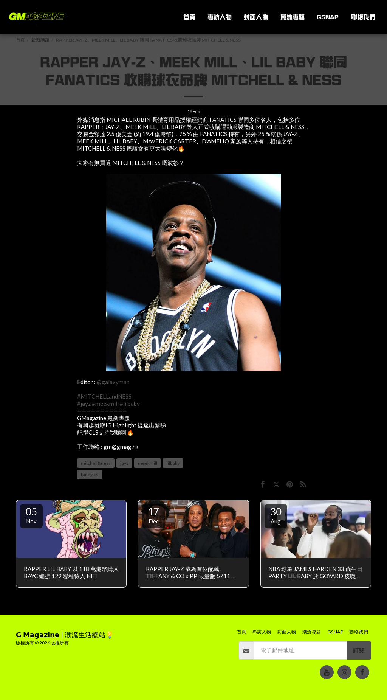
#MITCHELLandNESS (104, 396)
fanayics (89, 474)
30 (276, 515)
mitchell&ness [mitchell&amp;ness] (96, 463)
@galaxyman (113, 382)
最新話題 (40, 40)
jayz (124, 463)
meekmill (147, 463)
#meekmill (105, 403)
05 (31, 515)
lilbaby (173, 463)
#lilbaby (130, 403)
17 (153, 515)
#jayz (84, 403)
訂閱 (358, 650)
